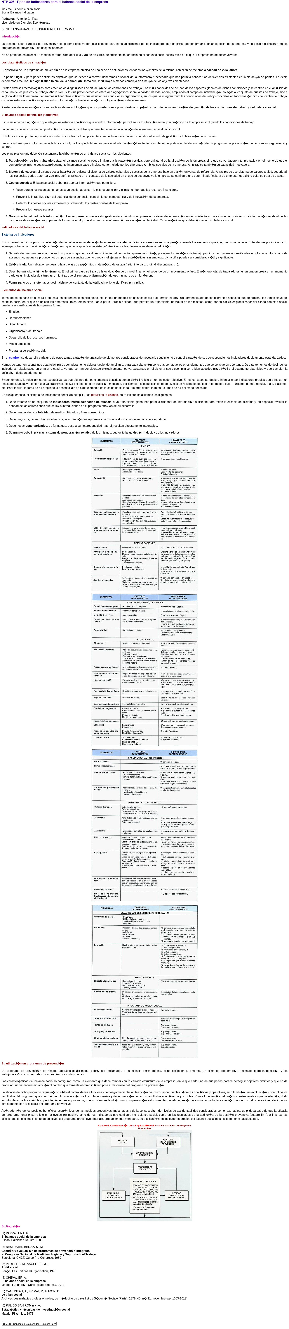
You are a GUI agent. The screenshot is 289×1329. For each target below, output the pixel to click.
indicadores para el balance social (58, 2)
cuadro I (14, 357)
